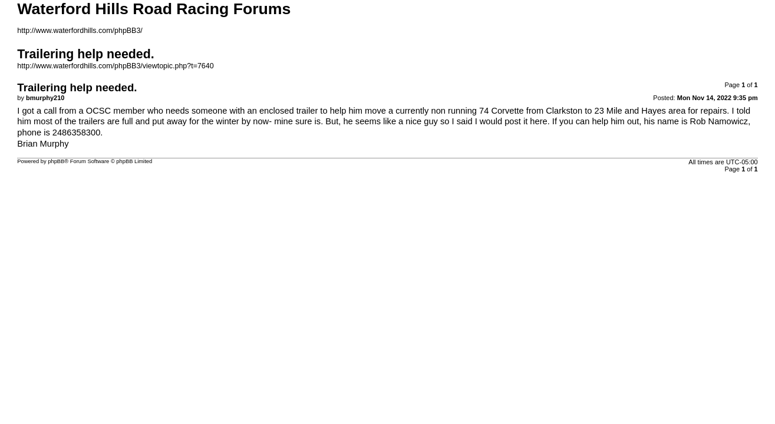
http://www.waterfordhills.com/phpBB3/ (80, 30)
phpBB (56, 161)
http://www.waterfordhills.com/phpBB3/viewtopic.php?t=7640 (115, 66)
